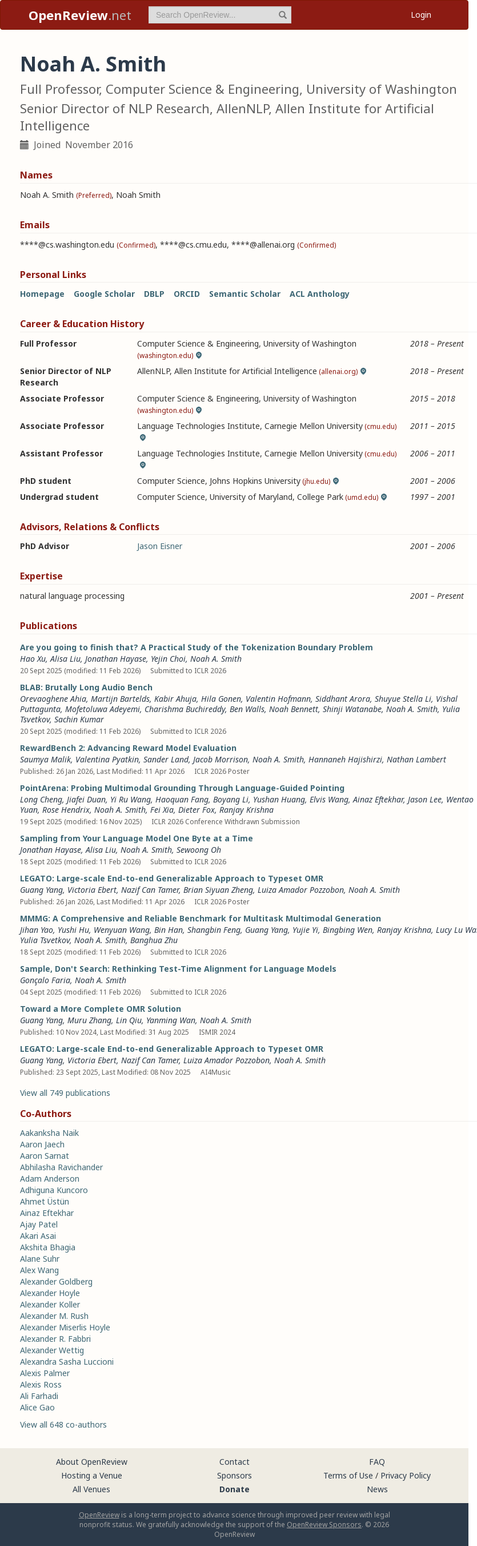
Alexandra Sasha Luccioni (67, 1361)
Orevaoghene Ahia (53, 698)
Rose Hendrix (66, 809)
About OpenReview (91, 1461)
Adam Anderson (49, 1178)
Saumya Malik (45, 759)
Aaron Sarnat (44, 1155)
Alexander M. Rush (54, 1315)
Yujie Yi (305, 929)
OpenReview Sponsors (324, 1524)
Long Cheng (41, 799)
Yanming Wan (170, 1020)
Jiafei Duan (86, 799)
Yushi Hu (73, 929)
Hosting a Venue (91, 1475)
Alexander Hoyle (50, 1292)
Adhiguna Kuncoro (54, 1190)
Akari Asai (38, 1235)
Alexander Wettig (52, 1350)
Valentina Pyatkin (107, 759)
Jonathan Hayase (115, 658)
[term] (220, 14)
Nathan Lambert (416, 759)
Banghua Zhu (154, 940)
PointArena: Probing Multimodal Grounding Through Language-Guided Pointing (182, 787)
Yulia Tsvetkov (45, 940)
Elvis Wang (329, 799)
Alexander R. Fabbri (55, 1338)
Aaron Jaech (42, 1144)
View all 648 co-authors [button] (63, 1424)
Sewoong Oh (199, 849)
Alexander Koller (50, 1304)
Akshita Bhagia (47, 1247)
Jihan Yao (36, 929)
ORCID (187, 293)
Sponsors (234, 1475)
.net (80, 14)
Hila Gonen (221, 698)
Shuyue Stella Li (403, 698)
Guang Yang (41, 889)
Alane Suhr (39, 1258)
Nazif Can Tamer (150, 889)
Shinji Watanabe (352, 709)
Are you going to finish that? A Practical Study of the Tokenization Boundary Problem (196, 647)
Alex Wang (39, 1270)
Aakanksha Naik (49, 1132)
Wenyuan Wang (122, 929)
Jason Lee (425, 799)
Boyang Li (230, 799)
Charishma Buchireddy (185, 709)
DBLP (154, 293)
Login (421, 14)
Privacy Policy (405, 1475)
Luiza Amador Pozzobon (301, 889)
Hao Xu (33, 658)
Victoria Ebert (92, 889)
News (377, 1489)
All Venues (91, 1489)
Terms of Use (348, 1475)
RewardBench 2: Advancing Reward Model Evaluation (128, 747)
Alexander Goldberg (56, 1281)
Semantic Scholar (244, 293)
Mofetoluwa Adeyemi (102, 709)
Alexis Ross (41, 1384)
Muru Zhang (89, 1020)
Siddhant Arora (342, 698)
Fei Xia (162, 809)
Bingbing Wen (347, 929)
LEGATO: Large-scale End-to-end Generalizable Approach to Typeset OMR (171, 878)
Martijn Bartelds (120, 698)
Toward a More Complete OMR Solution (100, 1008)
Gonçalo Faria (45, 980)
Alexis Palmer (45, 1373)
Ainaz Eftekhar (378, 799)
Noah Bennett (293, 709)
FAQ (377, 1461)
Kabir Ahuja (175, 698)
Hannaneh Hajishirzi (345, 759)
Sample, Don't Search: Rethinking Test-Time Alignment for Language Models (178, 968)
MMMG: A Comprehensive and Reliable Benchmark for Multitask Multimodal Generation (200, 918)
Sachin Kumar (79, 719)
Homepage (42, 293)
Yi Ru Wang (130, 799)
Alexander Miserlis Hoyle (65, 1327)
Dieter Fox (196, 809)
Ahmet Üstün (44, 1201)
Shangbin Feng (213, 929)
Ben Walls (247, 709)
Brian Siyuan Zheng (218, 889)
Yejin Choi (168, 658)
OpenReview (99, 1515)
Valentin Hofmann (278, 698)
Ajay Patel (39, 1224)
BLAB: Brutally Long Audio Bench (86, 687)
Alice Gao (37, 1407)
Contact (234, 1461)
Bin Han (168, 929)
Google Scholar (104, 293)
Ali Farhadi (39, 1395)
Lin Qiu (129, 1020)
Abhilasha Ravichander (61, 1167)
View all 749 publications (65, 1092)
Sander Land (166, 759)
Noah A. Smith (216, 658)
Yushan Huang (279, 799)
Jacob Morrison (220, 759)
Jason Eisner (159, 545)
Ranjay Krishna (246, 809)
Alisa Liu (65, 658)
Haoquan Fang (182, 799)
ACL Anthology (320, 293)
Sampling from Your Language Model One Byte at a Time (136, 838)
